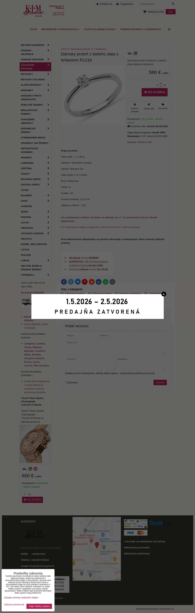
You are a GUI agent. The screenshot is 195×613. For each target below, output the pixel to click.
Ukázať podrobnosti (14, 604)
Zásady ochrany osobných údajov (21, 597)
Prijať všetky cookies (39, 606)
